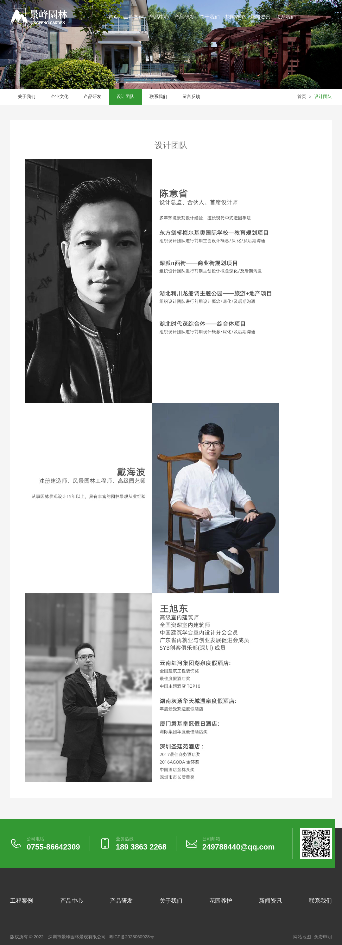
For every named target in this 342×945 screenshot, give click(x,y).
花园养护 (235, 17)
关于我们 (210, 17)
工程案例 (134, 17)
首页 (113, 17)
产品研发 (184, 17)
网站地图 (302, 936)
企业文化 (59, 96)
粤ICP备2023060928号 (131, 936)
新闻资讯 (260, 17)
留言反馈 (191, 96)
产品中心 (159, 17)
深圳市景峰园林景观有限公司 (77, 936)
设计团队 (125, 96)
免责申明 (323, 936)
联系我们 (286, 17)
